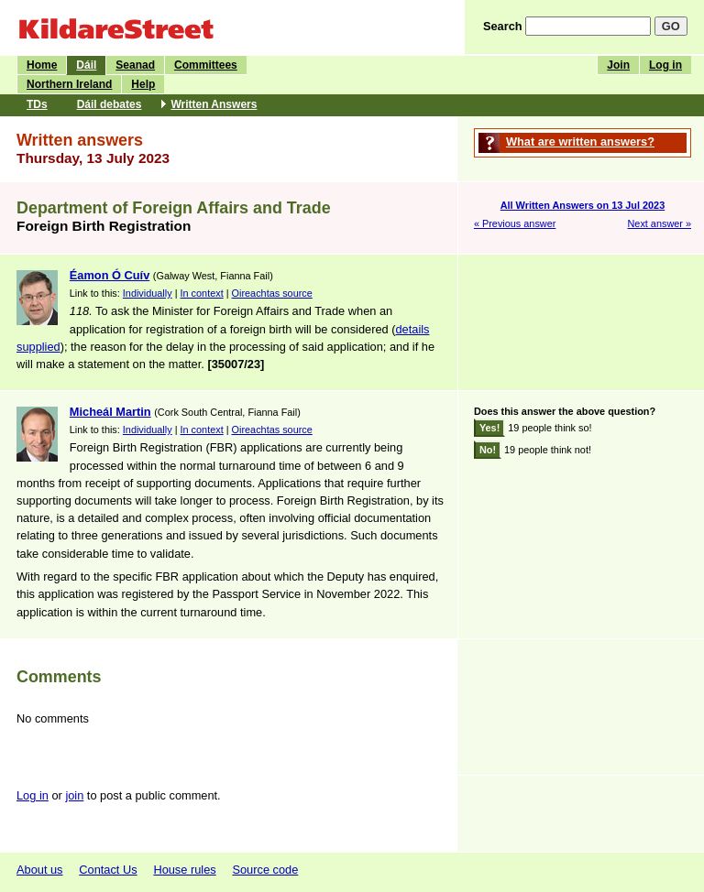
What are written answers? (580, 141)
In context (202, 293)
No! (487, 449)
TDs (37, 104)
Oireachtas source (272, 293)
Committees (205, 65)
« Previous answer (515, 223)
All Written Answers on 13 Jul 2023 (583, 205)
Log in (665, 65)
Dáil (86, 65)
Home (42, 65)
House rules (184, 869)
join (74, 795)
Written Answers (213, 104)
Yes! (489, 427)
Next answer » (659, 223)
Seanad (135, 65)
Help (143, 84)
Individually (147, 293)
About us (39, 869)
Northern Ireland (69, 84)
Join (618, 65)
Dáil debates (109, 104)
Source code (265, 869)
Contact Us (108, 869)
